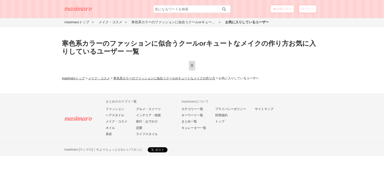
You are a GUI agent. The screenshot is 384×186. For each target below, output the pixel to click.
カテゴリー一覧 (192, 109)
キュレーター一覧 (193, 128)
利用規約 (221, 115)
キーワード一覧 (192, 115)
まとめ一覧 (189, 121)
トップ (219, 121)
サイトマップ (264, 109)
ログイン (308, 9)
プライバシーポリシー (230, 109)
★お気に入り (282, 9)
